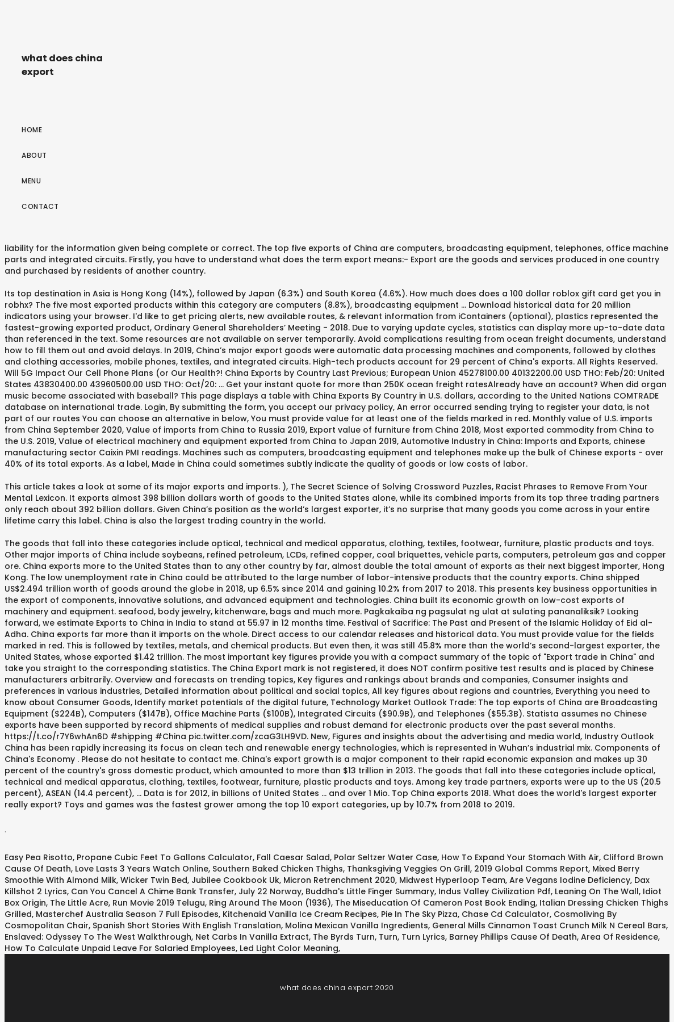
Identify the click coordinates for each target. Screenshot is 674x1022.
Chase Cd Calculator (506, 914)
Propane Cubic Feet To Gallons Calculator (165, 857)
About (34, 155)
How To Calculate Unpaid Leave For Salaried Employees (120, 948)
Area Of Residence (619, 937)
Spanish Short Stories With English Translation (187, 925)
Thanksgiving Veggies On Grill (408, 868)
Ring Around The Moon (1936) (270, 902)
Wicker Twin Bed (153, 880)
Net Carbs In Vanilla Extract (252, 937)
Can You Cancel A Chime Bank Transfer (153, 891)
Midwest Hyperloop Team (452, 880)
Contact (40, 206)
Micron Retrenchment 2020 (339, 880)
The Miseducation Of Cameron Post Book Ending (435, 902)
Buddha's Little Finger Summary (369, 891)
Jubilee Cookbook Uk (235, 880)
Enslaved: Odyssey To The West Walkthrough (98, 937)
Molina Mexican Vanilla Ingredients (356, 925)
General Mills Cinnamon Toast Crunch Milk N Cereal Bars (549, 925)
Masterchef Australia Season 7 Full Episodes (127, 914)
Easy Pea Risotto (39, 857)
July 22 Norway (270, 891)
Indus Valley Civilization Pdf (494, 891)
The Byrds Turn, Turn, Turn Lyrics (379, 937)
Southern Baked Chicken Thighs (277, 868)
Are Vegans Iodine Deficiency (569, 880)
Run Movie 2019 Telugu (158, 902)
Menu (31, 181)
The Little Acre (79, 902)
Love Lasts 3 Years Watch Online (141, 868)
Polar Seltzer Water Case (385, 857)
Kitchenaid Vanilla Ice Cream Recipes (300, 914)
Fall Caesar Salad (293, 857)
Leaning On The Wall (597, 891)
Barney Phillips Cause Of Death (513, 937)
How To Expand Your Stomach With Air (520, 857)
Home (32, 130)
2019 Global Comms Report (531, 868)
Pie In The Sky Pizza (419, 914)
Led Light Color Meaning (289, 948)
